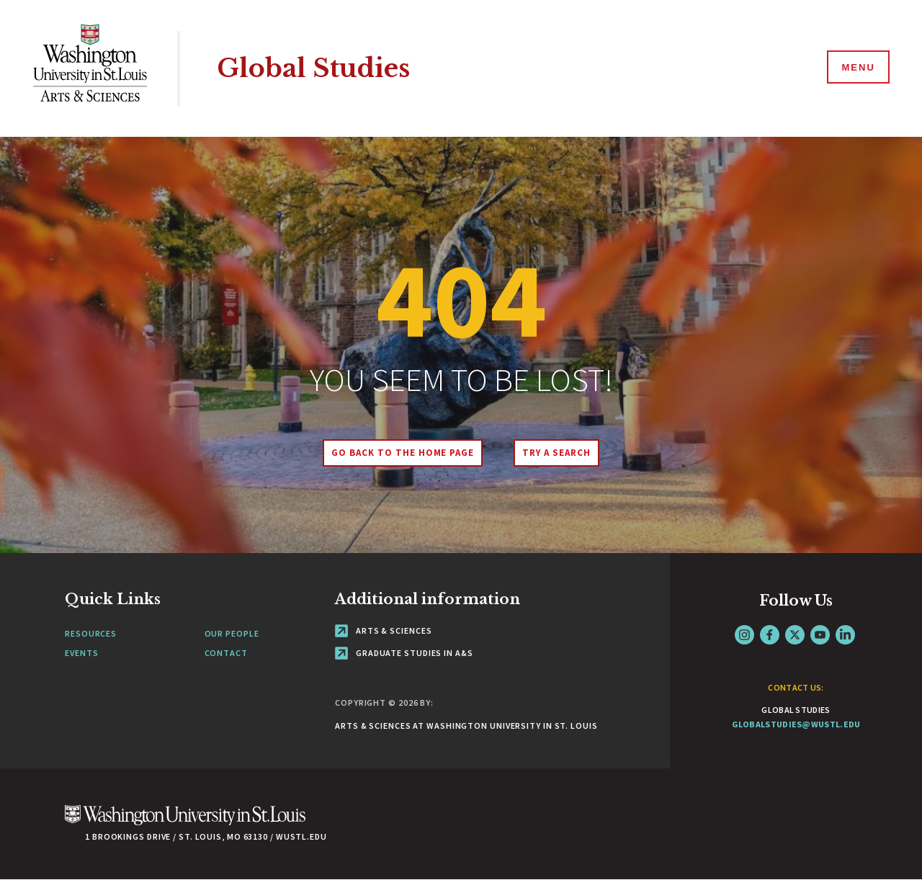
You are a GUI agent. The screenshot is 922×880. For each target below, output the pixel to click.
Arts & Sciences (383, 630)
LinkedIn (845, 635)
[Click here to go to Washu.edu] (185, 822)
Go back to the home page (402, 452)
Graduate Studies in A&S (404, 652)
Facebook (769, 635)
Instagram (744, 635)
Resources (91, 633)
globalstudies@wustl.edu (796, 724)
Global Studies (313, 68)
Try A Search (556, 452)
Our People (232, 633)
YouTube (820, 635)
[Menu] (857, 67)
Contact (226, 652)
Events (81, 652)
